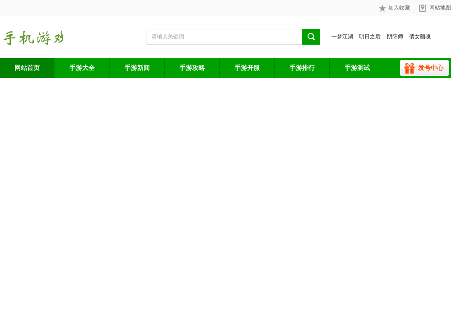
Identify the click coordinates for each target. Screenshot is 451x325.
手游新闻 (137, 67)
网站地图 (440, 8)
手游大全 (82, 67)
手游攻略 (192, 67)
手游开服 (247, 67)
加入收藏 (394, 8)
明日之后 (370, 36)
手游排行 (302, 67)
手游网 (31, 37)
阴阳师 (395, 36)
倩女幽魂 (420, 36)
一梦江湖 (342, 36)
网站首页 (27, 67)
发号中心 (430, 67)
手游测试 (357, 67)
